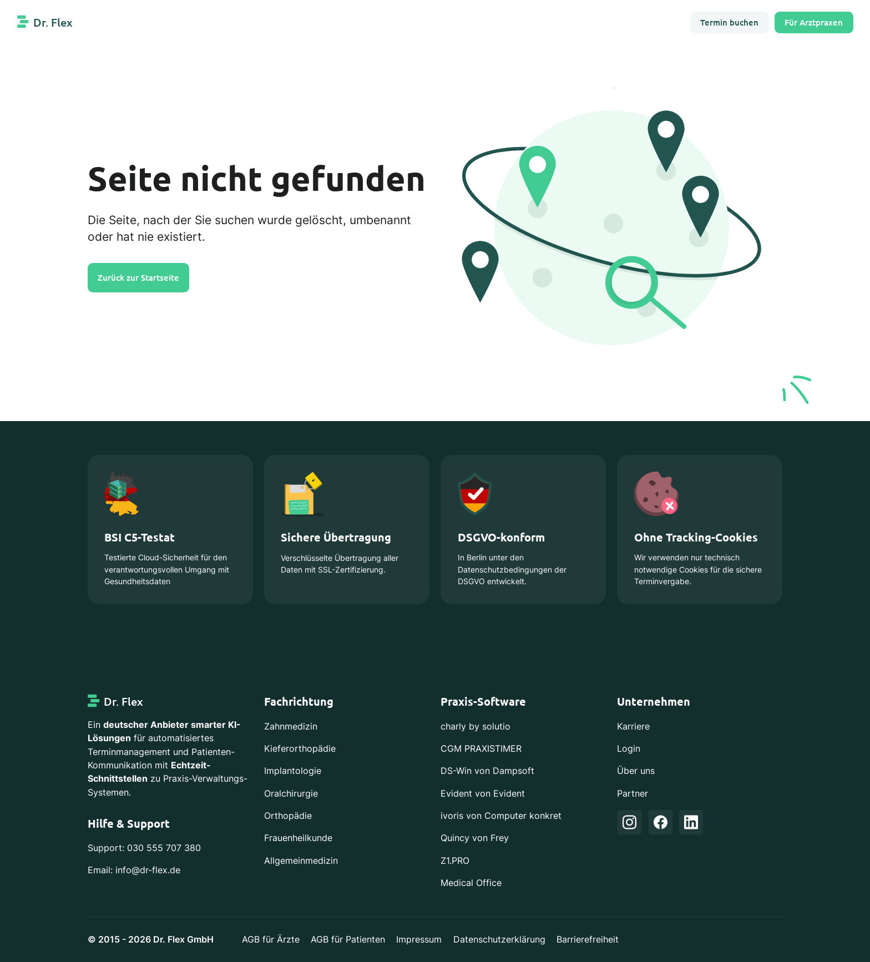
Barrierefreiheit (588, 939)
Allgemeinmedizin (301, 860)
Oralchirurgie (291, 793)
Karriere (633, 726)
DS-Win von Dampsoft (487, 770)
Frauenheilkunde (298, 837)
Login (628, 748)
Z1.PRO (455, 860)
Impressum (419, 939)
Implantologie (292, 770)
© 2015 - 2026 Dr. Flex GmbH (151, 939)
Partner (632, 793)
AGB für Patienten (348, 939)
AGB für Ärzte (271, 939)
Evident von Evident (483, 793)
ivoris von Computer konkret (501, 815)
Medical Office (471, 882)
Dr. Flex (53, 22)
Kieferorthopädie (300, 748)
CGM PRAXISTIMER (481, 748)
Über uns (636, 770)
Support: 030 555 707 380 (144, 847)
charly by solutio (475, 726)
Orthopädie (288, 815)
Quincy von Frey (475, 837)
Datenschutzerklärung (499, 939)
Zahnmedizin (290, 726)
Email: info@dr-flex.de (134, 869)
